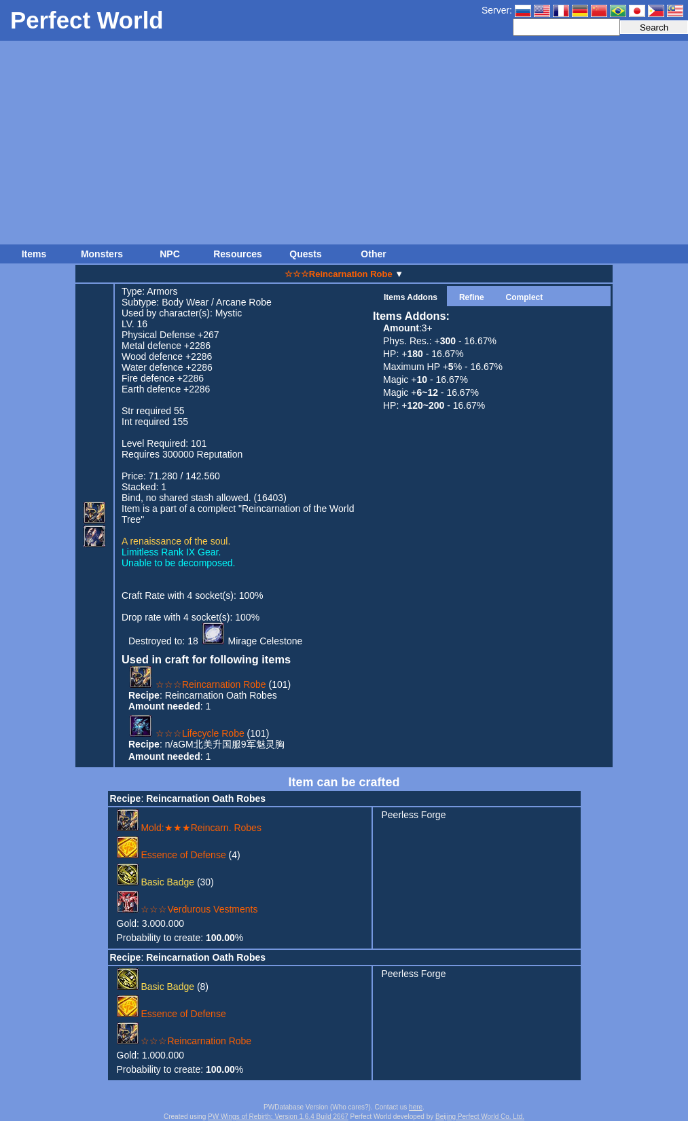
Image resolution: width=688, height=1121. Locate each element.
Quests (305, 254)
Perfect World (87, 20)
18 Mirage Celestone (244, 641)
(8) (163, 986)
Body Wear (185, 302)
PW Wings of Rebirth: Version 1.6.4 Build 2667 (278, 1116)
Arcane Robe (244, 302)
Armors (162, 291)
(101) (209, 684)
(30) (165, 882)
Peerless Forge (414, 814)
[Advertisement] (344, 143)
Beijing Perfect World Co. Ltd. (479, 1116)
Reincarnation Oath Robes (221, 695)
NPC (170, 254)
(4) (178, 854)
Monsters (102, 254)
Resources (237, 254)
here (415, 1107)
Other (373, 254)
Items (34, 254)
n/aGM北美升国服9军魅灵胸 (225, 744)
